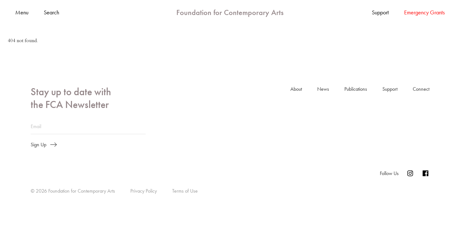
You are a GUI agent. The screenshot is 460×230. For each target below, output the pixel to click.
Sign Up (44, 145)
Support (380, 12)
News (323, 89)
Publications (355, 89)
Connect (421, 89)
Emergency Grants (424, 12)
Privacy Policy (143, 191)
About (296, 89)
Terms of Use (185, 191)
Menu (21, 12)
